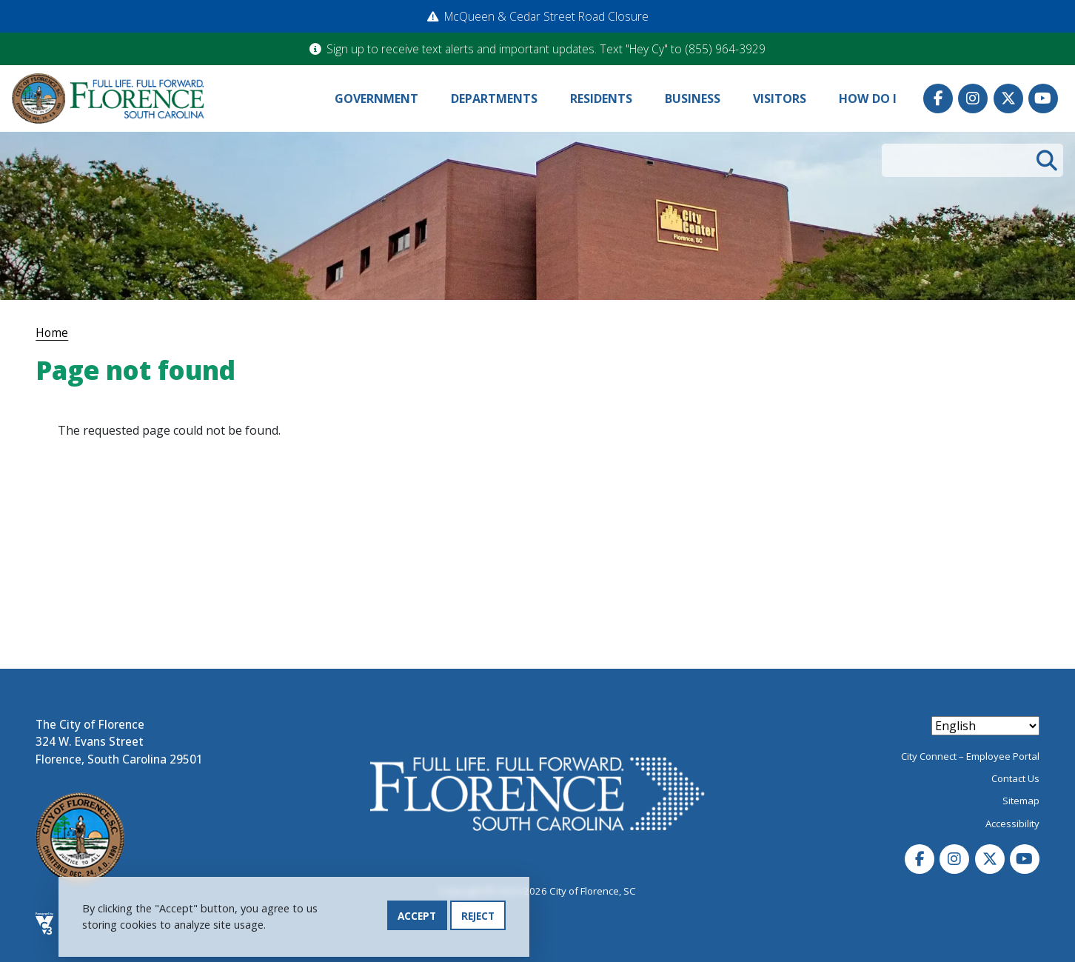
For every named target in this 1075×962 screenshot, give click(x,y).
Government (376, 98)
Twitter (1008, 98)
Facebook (938, 98)
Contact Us (1015, 778)
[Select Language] (985, 725)
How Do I (868, 98)
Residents (601, 98)
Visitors (779, 98)
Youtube (1043, 98)
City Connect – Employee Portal (970, 756)
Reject (478, 916)
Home (52, 332)
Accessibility (1012, 823)
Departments (494, 98)
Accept (417, 916)
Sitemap (1020, 800)
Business (692, 98)
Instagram (973, 98)
